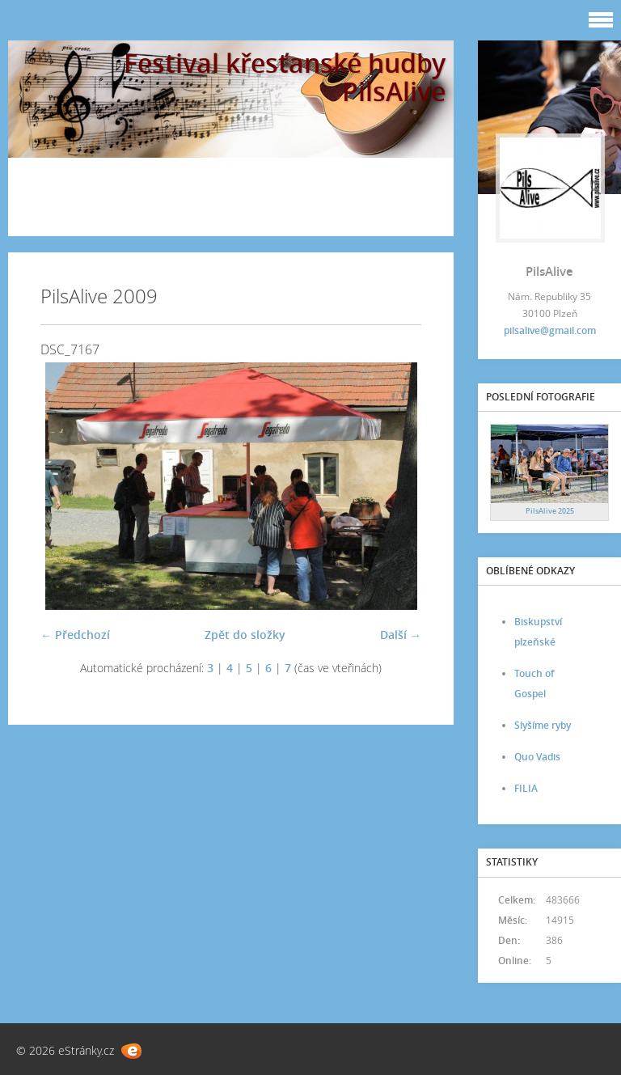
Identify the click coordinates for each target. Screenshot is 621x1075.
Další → (400, 634)
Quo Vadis (537, 757)
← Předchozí (75, 634)
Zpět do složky (245, 634)
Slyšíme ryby (542, 725)
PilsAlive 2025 (550, 511)
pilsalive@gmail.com (550, 330)
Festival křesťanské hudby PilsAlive (285, 76)
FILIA (526, 788)
